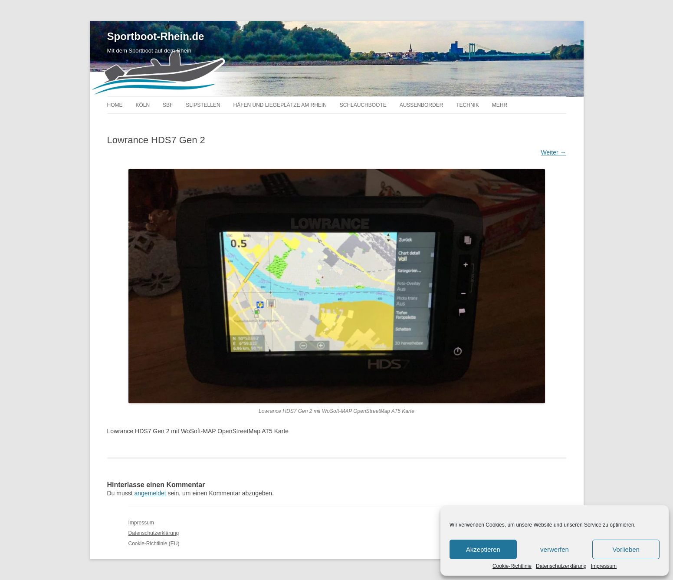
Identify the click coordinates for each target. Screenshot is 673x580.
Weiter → (553, 152)
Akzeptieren (483, 549)
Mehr (499, 105)
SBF (168, 105)
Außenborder (421, 105)
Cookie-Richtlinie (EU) (154, 543)
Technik (467, 105)
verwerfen (554, 549)
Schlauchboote (363, 105)
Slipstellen (203, 105)
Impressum (604, 566)
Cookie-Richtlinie (512, 566)
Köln (142, 105)
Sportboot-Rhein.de (155, 36)
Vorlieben (626, 549)
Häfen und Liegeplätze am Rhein (279, 105)
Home (115, 105)
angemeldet (150, 493)
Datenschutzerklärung (561, 566)
